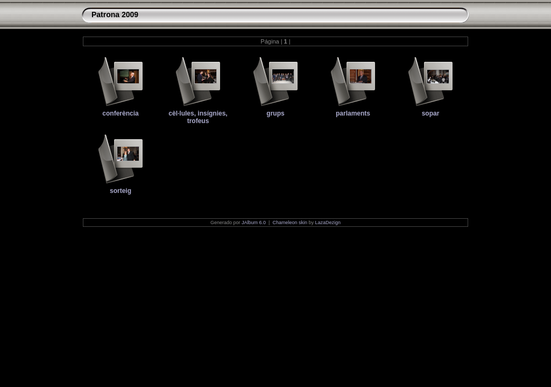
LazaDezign (328, 222)
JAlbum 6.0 (254, 222)
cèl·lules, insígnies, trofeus (197, 117)
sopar (431, 113)
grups (275, 113)
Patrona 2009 (114, 14)
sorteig (120, 191)
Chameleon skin (289, 222)
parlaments (353, 113)
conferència (120, 113)
